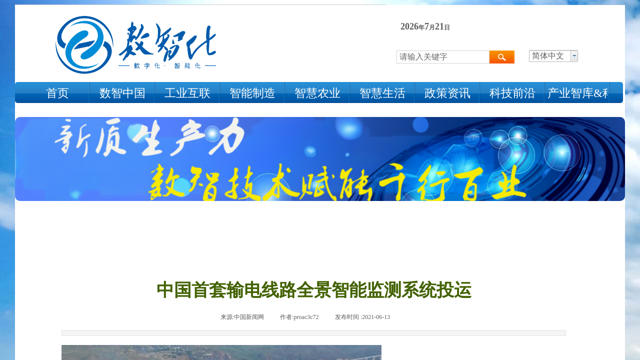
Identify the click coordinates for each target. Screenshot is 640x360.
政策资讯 (447, 93)
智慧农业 (317, 93)
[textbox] (443, 57)
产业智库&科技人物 (578, 93)
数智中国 (123, 93)
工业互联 (187, 93)
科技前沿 (513, 93)
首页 (57, 93)
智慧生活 (383, 93)
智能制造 (253, 93)
